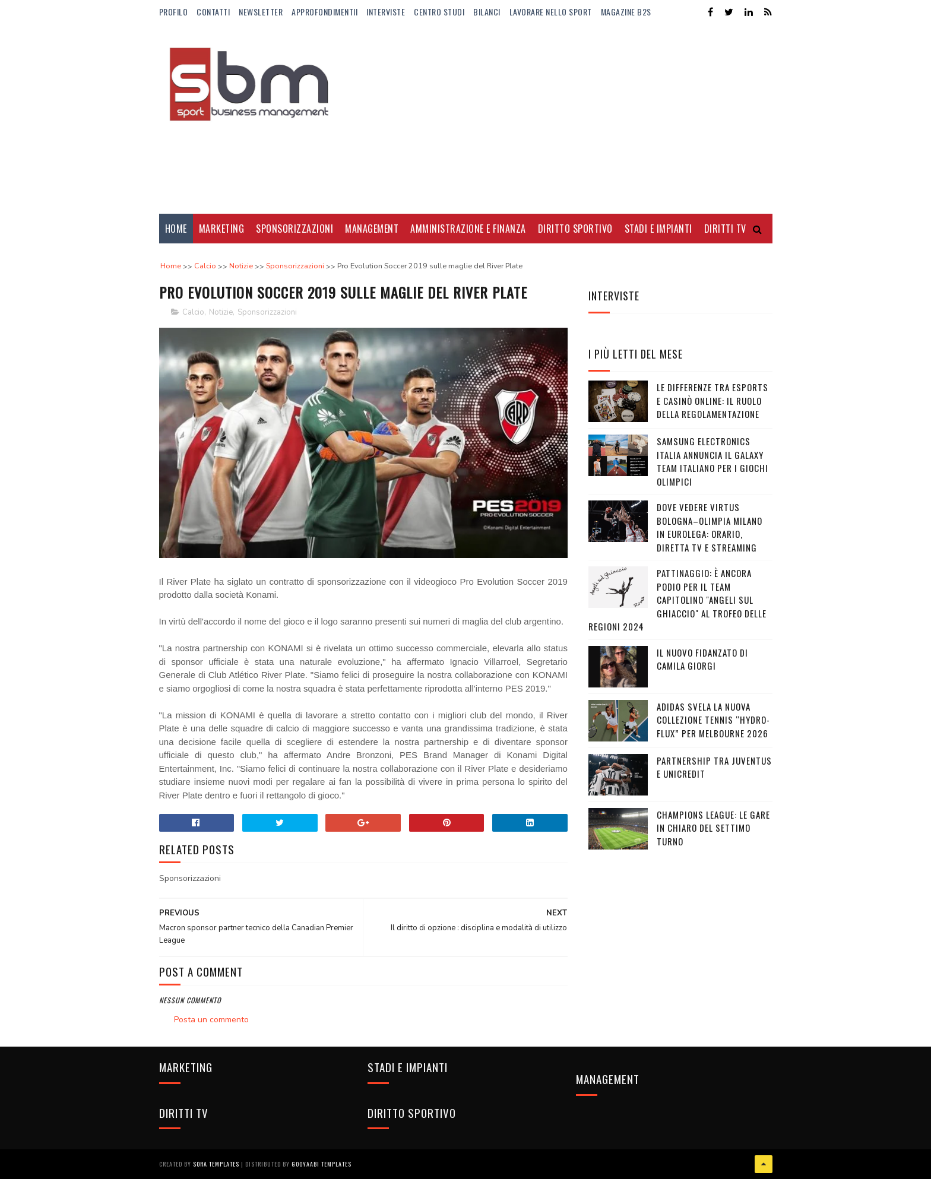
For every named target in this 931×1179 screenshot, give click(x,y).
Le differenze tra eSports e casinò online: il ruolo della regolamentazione (712, 400)
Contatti (213, 11)
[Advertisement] (556, 119)
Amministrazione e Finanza (468, 228)
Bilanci (487, 11)
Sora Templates (216, 1163)
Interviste (385, 11)
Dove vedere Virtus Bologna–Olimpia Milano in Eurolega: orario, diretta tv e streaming (709, 527)
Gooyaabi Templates (322, 1163)
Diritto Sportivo (575, 228)
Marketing (222, 228)
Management (371, 228)
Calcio (193, 312)
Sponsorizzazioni (294, 228)
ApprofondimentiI (324, 11)
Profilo (173, 11)
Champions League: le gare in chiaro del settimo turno (713, 828)
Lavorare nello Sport (550, 11)
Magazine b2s (626, 11)
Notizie (221, 312)
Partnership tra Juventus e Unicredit (714, 767)
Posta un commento (211, 1019)
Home (176, 228)
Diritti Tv (725, 228)
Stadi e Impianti (658, 228)
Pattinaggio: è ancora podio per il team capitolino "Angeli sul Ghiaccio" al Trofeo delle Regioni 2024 (677, 599)
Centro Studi (439, 11)
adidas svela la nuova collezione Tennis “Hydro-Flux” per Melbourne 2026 (713, 720)
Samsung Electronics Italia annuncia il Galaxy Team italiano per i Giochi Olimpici (712, 461)
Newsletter (261, 11)
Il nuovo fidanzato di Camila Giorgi (702, 659)
